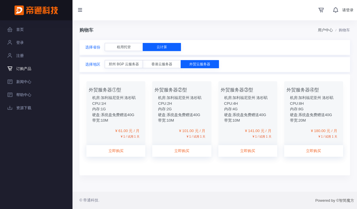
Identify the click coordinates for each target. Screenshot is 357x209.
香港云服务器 (161, 64)
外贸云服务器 (199, 64)
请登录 (348, 10)
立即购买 (116, 151)
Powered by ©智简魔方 (334, 200)
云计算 (162, 47)
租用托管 (124, 47)
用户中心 (325, 30)
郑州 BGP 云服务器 (124, 64)
